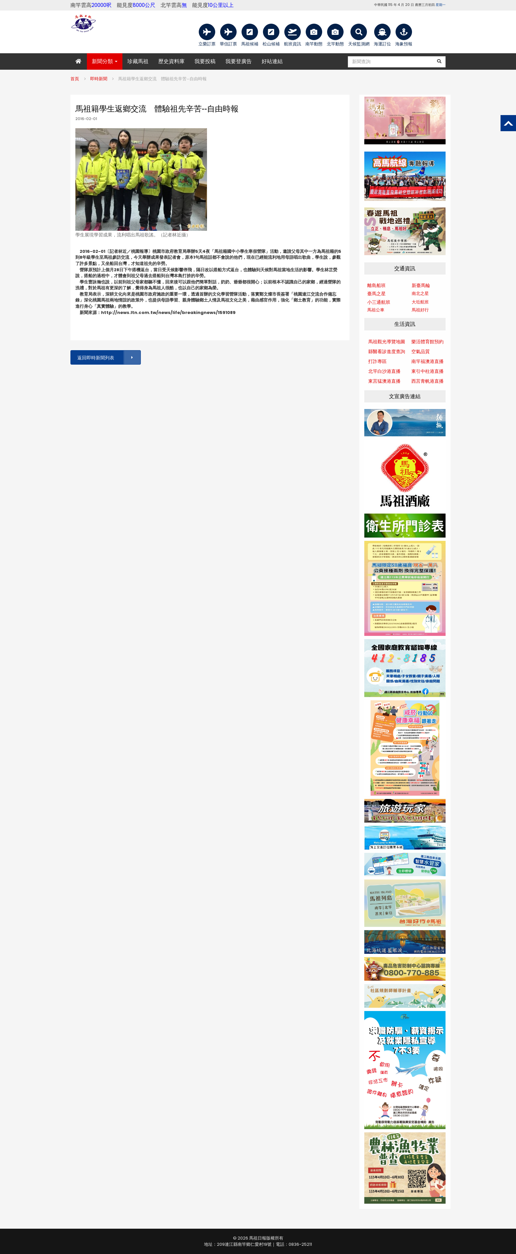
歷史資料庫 (171, 61)
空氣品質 (420, 351)
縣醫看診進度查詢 (386, 351)
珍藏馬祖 (137, 61)
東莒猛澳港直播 (384, 381)
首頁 (74, 78)
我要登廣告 (238, 61)
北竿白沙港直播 (384, 371)
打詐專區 (377, 361)
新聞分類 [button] (104, 61)
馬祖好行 (420, 310)
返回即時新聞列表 (108, 357)
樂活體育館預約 (427, 341)
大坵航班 (420, 302)
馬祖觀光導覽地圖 (386, 341)
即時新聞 (98, 78)
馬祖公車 (375, 310)
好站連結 (272, 61)
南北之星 (420, 293)
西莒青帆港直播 (427, 381)
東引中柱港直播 (427, 371)
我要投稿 (205, 61)
